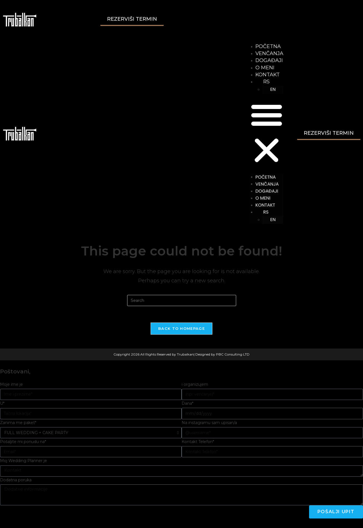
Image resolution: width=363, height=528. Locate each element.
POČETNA (268, 46)
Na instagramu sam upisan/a (209, 423)
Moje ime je (11, 385)
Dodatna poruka (16, 480)
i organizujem (195, 385)
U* (2, 404)
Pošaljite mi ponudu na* (23, 442)
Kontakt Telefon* (198, 442)
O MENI (264, 68)
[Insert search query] (181, 301)
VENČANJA (269, 53)
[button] (266, 134)
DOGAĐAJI (269, 60)
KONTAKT (267, 75)
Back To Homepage (181, 329)
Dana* (187, 404)
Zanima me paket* (18, 423)
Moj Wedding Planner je (23, 461)
